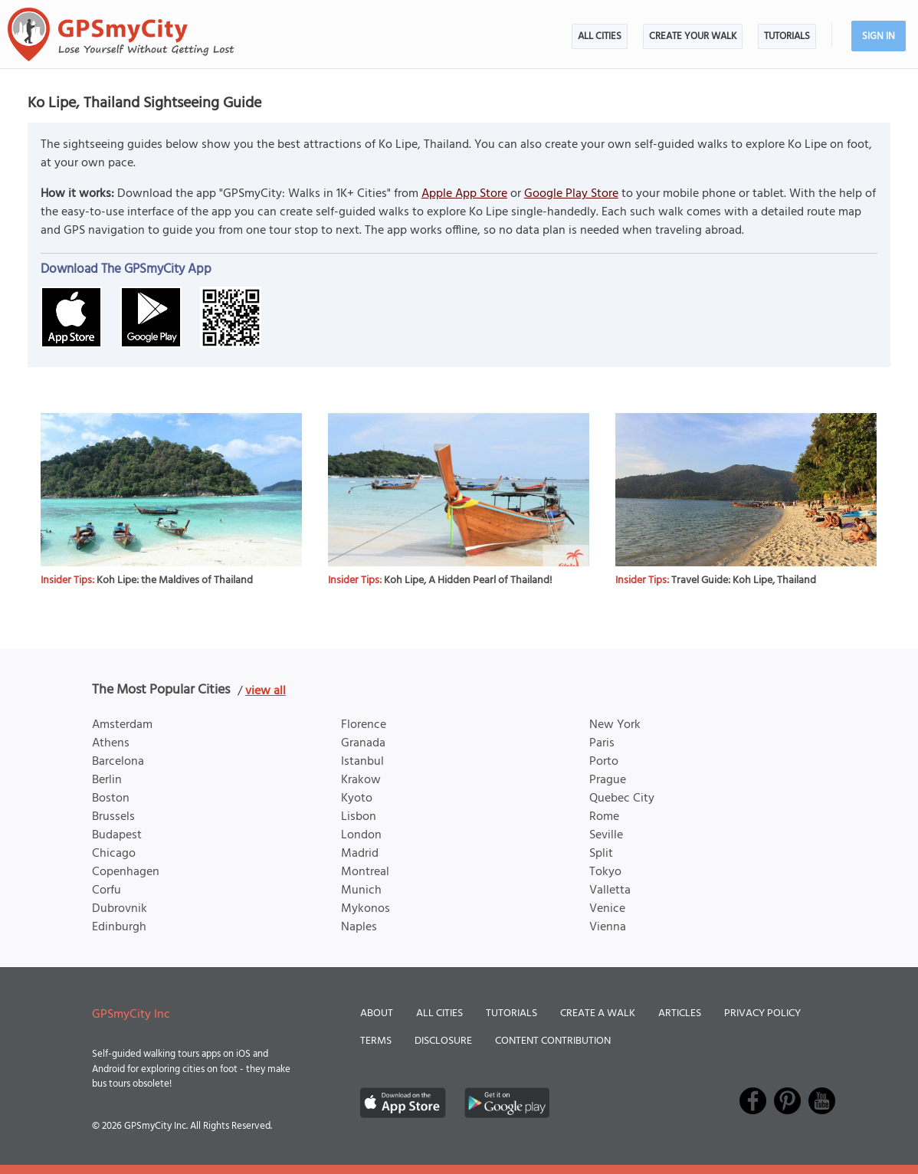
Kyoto (356, 798)
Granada (363, 743)
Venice (607, 909)
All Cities (599, 36)
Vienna (607, 927)
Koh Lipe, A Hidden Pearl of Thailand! (468, 580)
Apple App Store (464, 194)
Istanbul (362, 762)
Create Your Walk (692, 36)
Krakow (361, 780)
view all (265, 691)
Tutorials (787, 36)
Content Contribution (553, 1041)
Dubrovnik (119, 909)
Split (601, 854)
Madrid (360, 854)
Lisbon (358, 817)
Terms (376, 1041)
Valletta (610, 890)
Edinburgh (119, 927)
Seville (606, 835)
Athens (111, 743)
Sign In (878, 36)
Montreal (365, 872)
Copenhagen (125, 872)
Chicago (114, 854)
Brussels (113, 817)
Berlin (107, 780)
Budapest (117, 835)
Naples (359, 927)
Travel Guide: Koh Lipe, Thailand (743, 580)
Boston (111, 798)
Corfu (106, 890)
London (361, 835)
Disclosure (443, 1041)
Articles (679, 1013)
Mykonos (365, 909)
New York (615, 725)
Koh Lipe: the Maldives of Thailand (175, 580)
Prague (607, 780)
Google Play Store (571, 194)
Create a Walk (597, 1013)
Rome (604, 817)
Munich (361, 890)
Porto (603, 762)
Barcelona (118, 762)
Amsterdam (122, 725)
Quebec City (621, 798)
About (376, 1013)
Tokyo (605, 872)
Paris (602, 743)
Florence (363, 725)
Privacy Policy (762, 1013)
